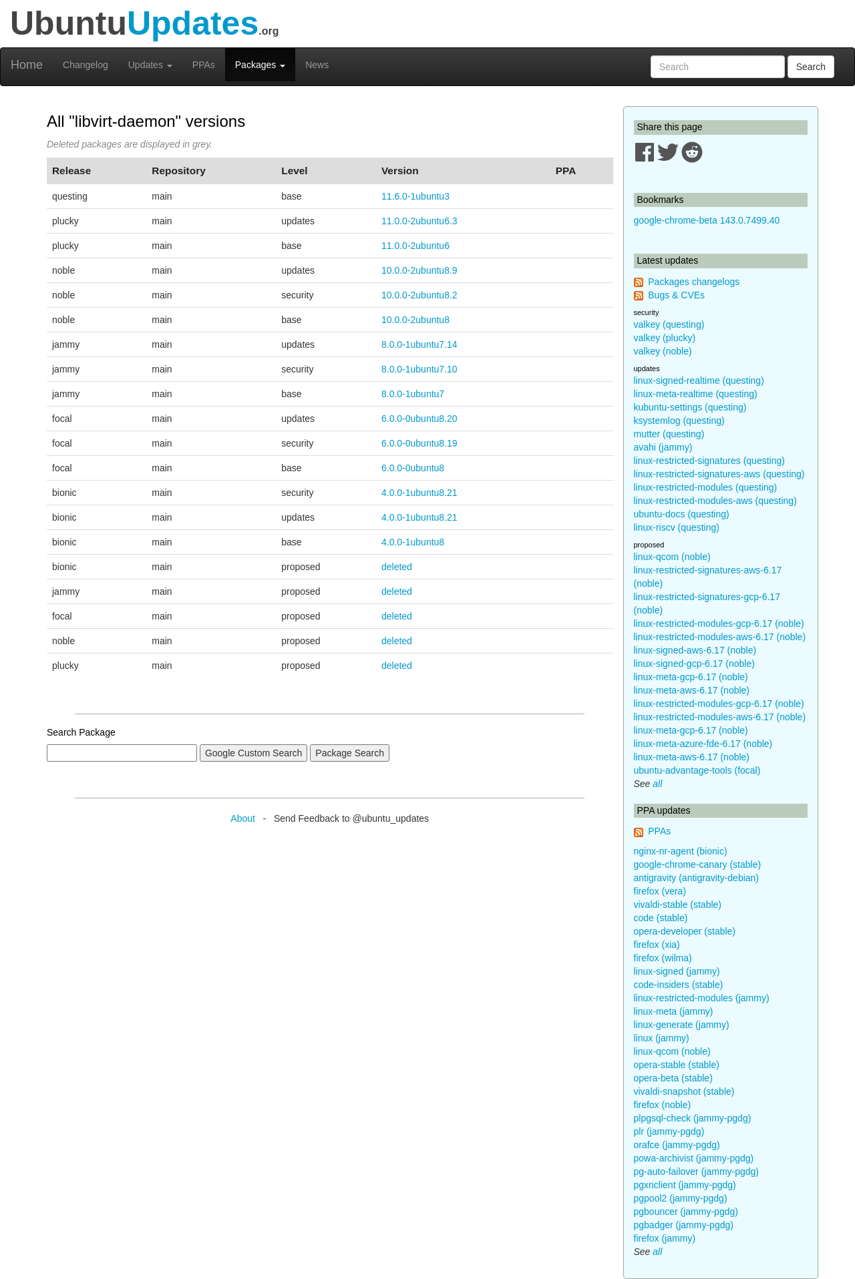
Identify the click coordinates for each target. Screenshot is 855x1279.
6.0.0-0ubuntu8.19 (419, 443)
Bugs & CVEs (676, 295)
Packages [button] (260, 64)
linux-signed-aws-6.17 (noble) (695, 650)
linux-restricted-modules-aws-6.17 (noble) (720, 636)
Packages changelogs (693, 281)
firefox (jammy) (665, 1238)
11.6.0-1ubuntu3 (415, 196)
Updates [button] (150, 64)
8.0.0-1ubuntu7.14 (419, 344)
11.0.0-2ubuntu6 (415, 245)
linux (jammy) (661, 1038)
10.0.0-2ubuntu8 (415, 319)
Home (27, 64)
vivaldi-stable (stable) (678, 904)
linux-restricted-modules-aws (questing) (715, 500)
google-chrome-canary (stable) (697, 864)
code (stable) (661, 918)
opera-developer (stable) (685, 931)
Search (811, 66)
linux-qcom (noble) (672, 556)
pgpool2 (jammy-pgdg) (680, 1198)
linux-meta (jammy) (673, 1011)
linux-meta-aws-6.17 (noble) (692, 690)
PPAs (203, 64)
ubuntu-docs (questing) (681, 514)
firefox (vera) (660, 891)
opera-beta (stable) (673, 1078)
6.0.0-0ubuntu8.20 (419, 418)
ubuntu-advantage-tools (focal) (697, 770)
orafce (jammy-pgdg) (677, 1144)
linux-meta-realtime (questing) (695, 394)
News (317, 64)
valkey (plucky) (665, 337)
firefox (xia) (657, 944)
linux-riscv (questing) (676, 527)
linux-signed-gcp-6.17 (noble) (694, 663)
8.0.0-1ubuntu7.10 (419, 369)
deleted (396, 566)
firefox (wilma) (663, 958)
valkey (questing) (669, 324)
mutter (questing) (669, 434)
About (242, 818)
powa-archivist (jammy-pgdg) (694, 1158)
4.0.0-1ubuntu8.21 (419, 492)
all (657, 783)
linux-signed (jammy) (677, 971)
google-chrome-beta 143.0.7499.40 (707, 220)
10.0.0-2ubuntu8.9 (419, 270)
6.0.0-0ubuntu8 (412, 468)
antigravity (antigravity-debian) (696, 877)
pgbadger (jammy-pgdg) (683, 1225)
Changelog (85, 64)
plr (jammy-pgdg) (669, 1131)
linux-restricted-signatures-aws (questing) (719, 474)
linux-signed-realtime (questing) (699, 380)
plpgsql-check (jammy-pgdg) (692, 1118)
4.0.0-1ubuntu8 (412, 542)
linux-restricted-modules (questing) (706, 487)
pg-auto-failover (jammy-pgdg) (696, 1171)
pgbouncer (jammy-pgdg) (686, 1211)
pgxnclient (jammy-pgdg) (685, 1185)
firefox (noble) (662, 1104)
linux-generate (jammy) (681, 1024)
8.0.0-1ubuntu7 (412, 394)
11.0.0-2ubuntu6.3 (419, 221)
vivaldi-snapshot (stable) (684, 1091)
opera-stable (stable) (676, 1064)
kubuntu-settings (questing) (690, 407)
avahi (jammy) (663, 447)
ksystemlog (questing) (679, 420)
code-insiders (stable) (678, 984)
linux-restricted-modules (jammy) (702, 998)
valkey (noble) (663, 351)
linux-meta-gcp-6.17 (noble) (691, 677)
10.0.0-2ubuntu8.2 (419, 295)
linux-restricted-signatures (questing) (709, 460)
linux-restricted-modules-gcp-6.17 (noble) (719, 623)
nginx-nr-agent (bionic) (680, 851)
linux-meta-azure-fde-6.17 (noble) (703, 743)
